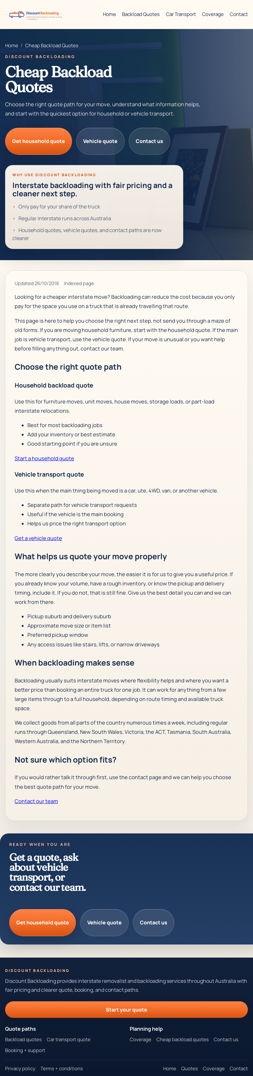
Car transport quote (68, 1039)
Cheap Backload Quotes (51, 45)
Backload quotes (23, 1039)
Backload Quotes (141, 14)
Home (109, 14)
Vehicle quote (100, 141)
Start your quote (126, 1009)
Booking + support (25, 1050)
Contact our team (36, 801)
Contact (239, 14)
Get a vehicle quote (38, 538)
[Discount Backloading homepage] (35, 14)
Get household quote (38, 141)
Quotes (189, 1068)
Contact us (149, 141)
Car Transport (181, 14)
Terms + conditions (61, 1068)
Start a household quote (44, 458)
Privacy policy (20, 1068)
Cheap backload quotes (182, 1039)
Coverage (213, 14)
